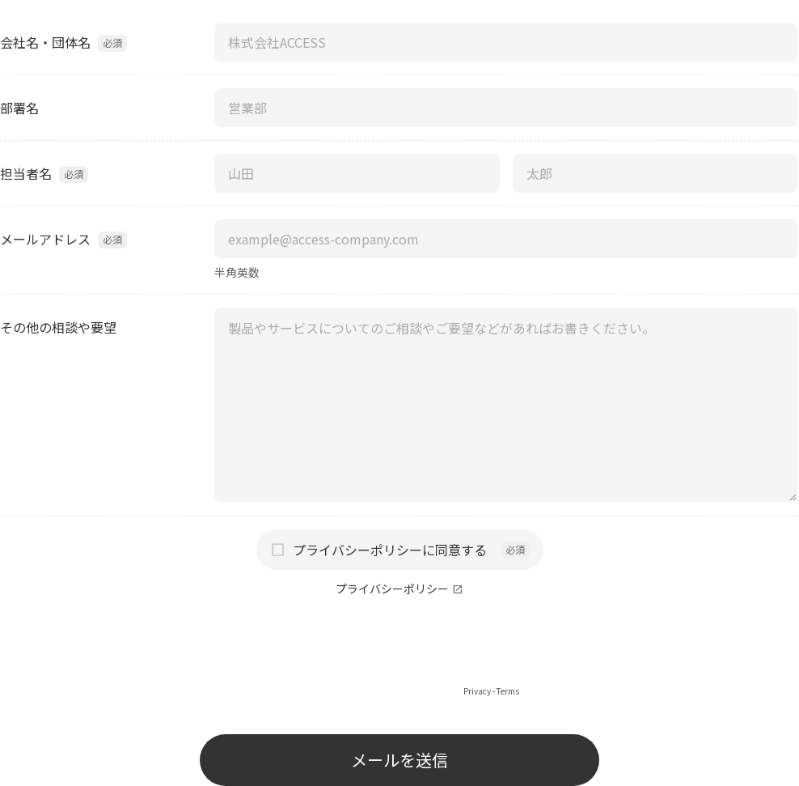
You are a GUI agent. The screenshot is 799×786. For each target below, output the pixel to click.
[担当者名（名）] (655, 173)
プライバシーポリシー (392, 589)
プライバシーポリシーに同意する (390, 549)
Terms (508, 691)
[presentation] (399, 652)
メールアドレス (45, 239)
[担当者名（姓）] (357, 173)
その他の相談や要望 (58, 327)
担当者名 (26, 173)
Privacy (477, 691)
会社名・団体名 (45, 42)
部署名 (19, 107)
